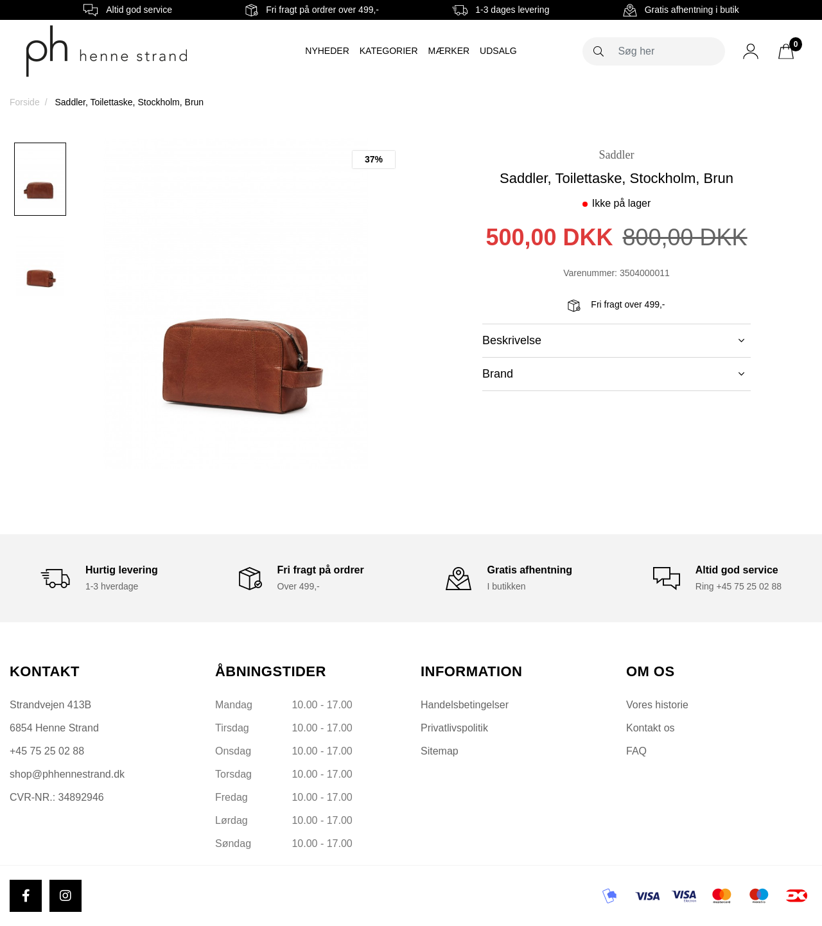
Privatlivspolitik (454, 727)
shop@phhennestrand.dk (67, 774)
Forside (25, 102)
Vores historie (657, 704)
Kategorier (389, 51)
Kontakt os (650, 727)
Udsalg (498, 51)
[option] (40, 179)
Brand (613, 373)
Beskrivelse (613, 340)
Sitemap (440, 751)
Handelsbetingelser (465, 704)
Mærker (449, 51)
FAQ (636, 751)
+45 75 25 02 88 (47, 751)
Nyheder (327, 51)
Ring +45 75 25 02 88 (738, 586)
